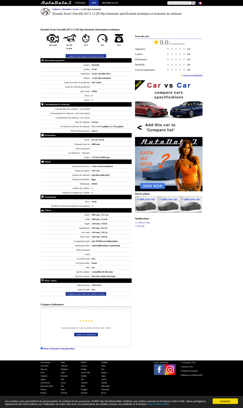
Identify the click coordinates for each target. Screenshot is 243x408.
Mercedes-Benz (46, 386)
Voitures (80, 3)
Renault (84, 393)
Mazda (104, 383)
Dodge (83, 369)
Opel (63, 389)
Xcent (76, 9)
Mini (83, 386)
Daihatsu (64, 369)
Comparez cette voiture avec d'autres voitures (86, 56)
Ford (42, 372)
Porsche (64, 393)
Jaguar (43, 379)
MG (62, 386)
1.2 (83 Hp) (139, 226)
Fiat (102, 369)
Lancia (104, 379)
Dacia (103, 366)
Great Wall (85, 372)
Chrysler (64, 366)
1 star (168, 49)
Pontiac (43, 393)
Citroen (84, 366)
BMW (83, 362)
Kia (82, 379)
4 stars (180, 49)
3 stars (176, 49)
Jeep (62, 379)
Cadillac (104, 362)
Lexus (63, 383)
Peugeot (84, 389)
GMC (63, 372)
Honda (104, 372)
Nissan (43, 389)
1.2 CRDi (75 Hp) (142, 222)
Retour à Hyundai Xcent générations (57, 348)
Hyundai (66, 9)
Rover (103, 393)
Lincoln (84, 383)
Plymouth (105, 389)
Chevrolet (44, 366)
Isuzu (103, 376)
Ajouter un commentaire (86, 334)
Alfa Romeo (45, 362)
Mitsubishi (105, 386)
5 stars (184, 49)
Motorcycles (110, 3)
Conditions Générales (189, 371)
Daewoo (43, 369)
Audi (63, 362)
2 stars (172, 49)
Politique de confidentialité (191, 375)
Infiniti (84, 376)
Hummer (44, 376)
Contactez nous (187, 366)
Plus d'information (158, 404)
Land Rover (45, 383)
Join (93, 3)
